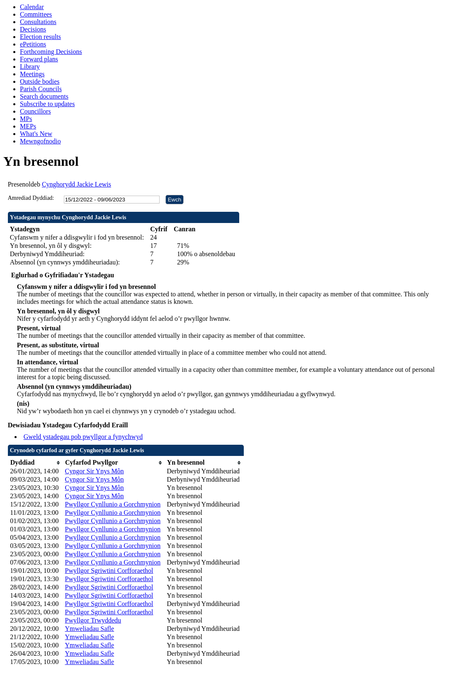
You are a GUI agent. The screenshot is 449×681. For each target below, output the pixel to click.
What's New (36, 133)
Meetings (32, 74)
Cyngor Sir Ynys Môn (94, 471)
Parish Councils (41, 88)
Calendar (32, 6)
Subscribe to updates (47, 103)
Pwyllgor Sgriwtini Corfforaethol (109, 570)
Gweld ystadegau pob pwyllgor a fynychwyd (83, 436)
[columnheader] (35, 462)
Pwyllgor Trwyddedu (93, 620)
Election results (40, 36)
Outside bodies (40, 81)
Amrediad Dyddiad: (31, 198)
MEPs (28, 126)
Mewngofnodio (40, 141)
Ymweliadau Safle (89, 628)
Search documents (44, 96)
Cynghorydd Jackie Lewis (76, 184)
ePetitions (33, 44)
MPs (26, 118)
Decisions (33, 29)
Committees (36, 14)
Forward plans (39, 59)
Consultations (38, 21)
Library (30, 66)
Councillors (35, 111)
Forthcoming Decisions (51, 51)
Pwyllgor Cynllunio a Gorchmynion (113, 504)
